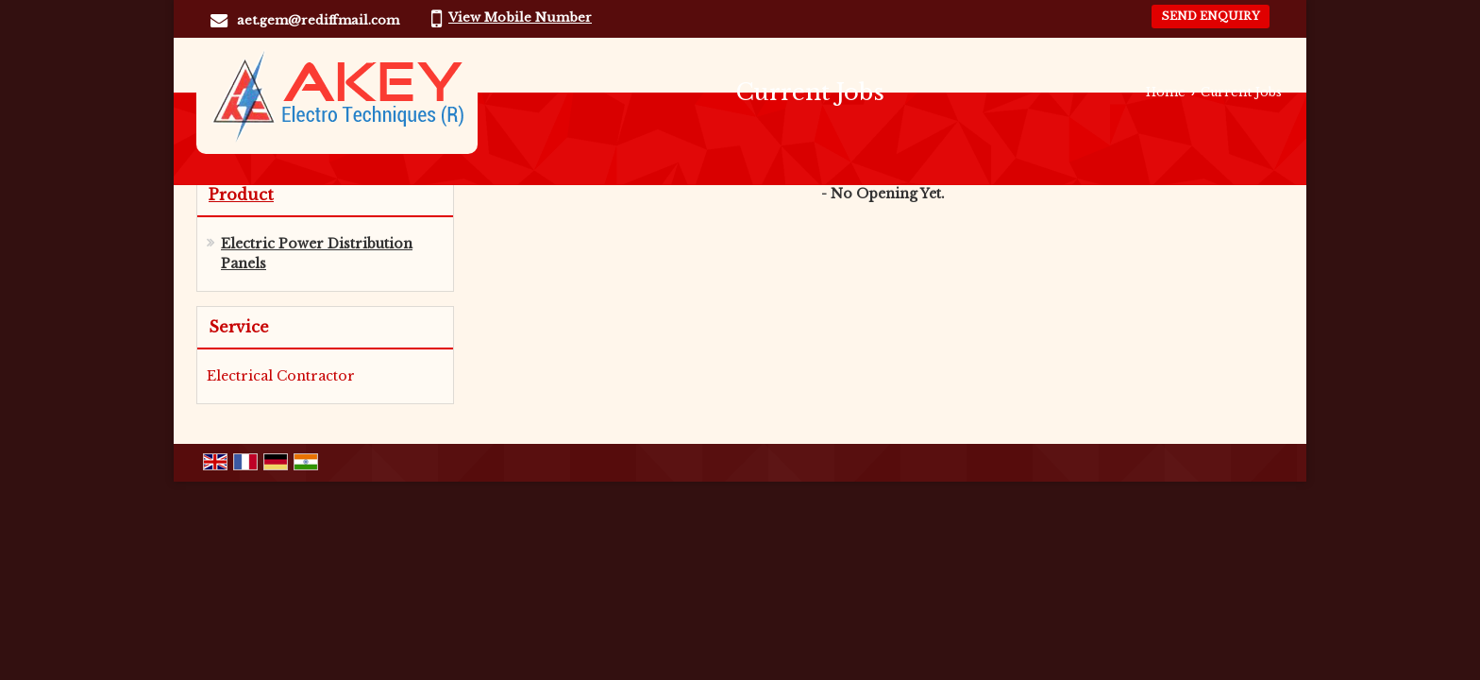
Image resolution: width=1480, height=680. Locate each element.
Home (1166, 92)
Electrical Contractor (281, 375)
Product (241, 194)
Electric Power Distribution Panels (316, 253)
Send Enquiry (1210, 16)
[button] (520, 17)
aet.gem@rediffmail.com (318, 20)
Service (239, 326)
